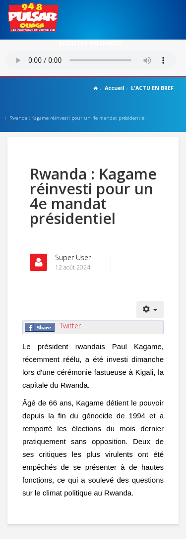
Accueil (114, 87)
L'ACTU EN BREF (152, 87)
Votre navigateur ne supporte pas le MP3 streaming (90, 60)
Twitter (70, 325)
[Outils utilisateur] (150, 309)
